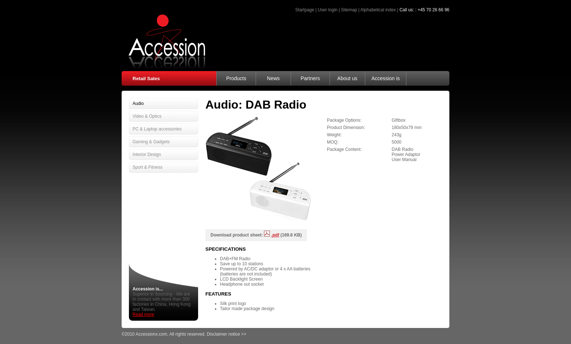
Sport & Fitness (147, 167)
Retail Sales (146, 78)
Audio (138, 103)
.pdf (275, 235)
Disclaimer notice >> (227, 334)
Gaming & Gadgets (151, 141)
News (273, 78)
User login (328, 9)
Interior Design (147, 154)
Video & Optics (147, 116)
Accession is (385, 78)
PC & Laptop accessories (157, 129)
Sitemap (349, 9)
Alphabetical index (378, 9)
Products (236, 78)
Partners (310, 78)
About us (347, 78)
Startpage (304, 9)
